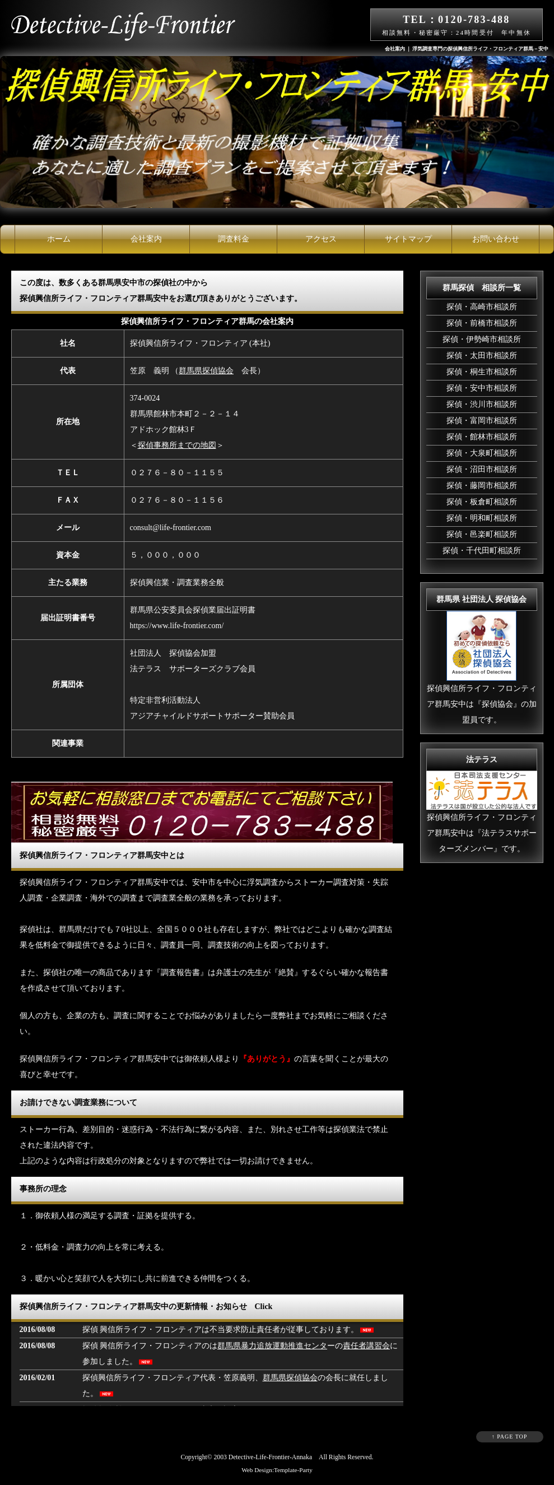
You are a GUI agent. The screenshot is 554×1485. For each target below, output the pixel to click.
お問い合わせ (495, 239)
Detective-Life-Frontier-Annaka (270, 1457)
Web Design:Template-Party (277, 1470)
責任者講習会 (366, 1346)
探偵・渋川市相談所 (481, 404)
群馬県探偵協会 (206, 370)
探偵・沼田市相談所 (481, 469)
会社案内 (146, 239)
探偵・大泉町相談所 (481, 453)
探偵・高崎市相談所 (481, 307)
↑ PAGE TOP (510, 1436)
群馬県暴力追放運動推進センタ (272, 1346)
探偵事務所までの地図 (177, 445)
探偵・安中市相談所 (481, 388)
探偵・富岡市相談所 (481, 420)
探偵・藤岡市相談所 (481, 485)
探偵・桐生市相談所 (481, 372)
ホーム (59, 239)
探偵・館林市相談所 (481, 437)
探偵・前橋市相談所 (481, 323)
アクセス (321, 239)
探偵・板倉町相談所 (481, 502)
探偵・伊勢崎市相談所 (482, 339)
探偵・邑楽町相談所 (481, 534)
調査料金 (233, 239)
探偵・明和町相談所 (481, 518)
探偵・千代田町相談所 (482, 550)
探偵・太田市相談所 (481, 355)
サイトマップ (408, 239)
